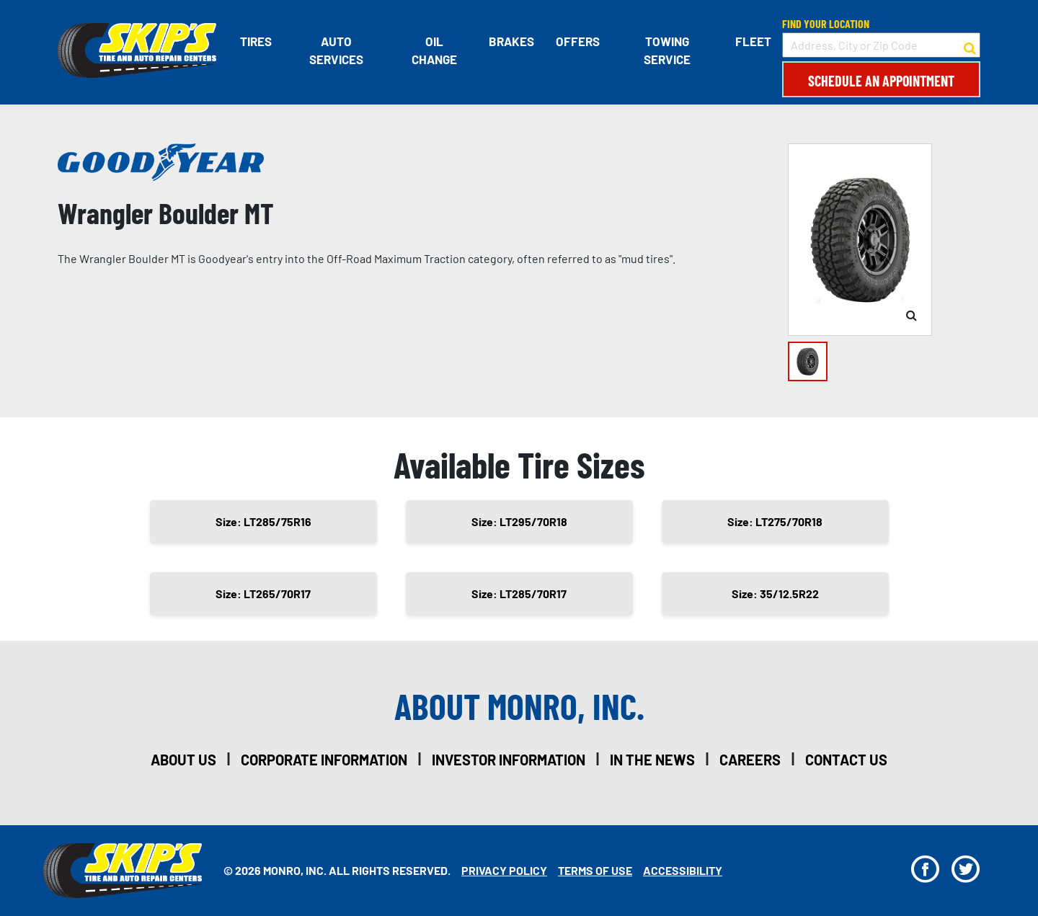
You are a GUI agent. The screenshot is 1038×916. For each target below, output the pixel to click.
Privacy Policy (504, 870)
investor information (508, 759)
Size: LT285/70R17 (519, 593)
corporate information (324, 759)
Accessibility (682, 870)
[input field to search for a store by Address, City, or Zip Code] (881, 45)
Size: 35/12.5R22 (775, 593)
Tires (256, 41)
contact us (846, 759)
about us (183, 759)
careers (750, 759)
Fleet (753, 41)
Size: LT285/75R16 (263, 521)
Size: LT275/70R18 (774, 521)
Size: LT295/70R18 (519, 521)
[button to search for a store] (969, 45)
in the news (652, 759)
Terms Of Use (595, 870)
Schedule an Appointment (881, 80)
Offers (578, 41)
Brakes (511, 41)
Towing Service (667, 50)
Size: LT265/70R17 (263, 593)
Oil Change (434, 50)
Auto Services (336, 50)
